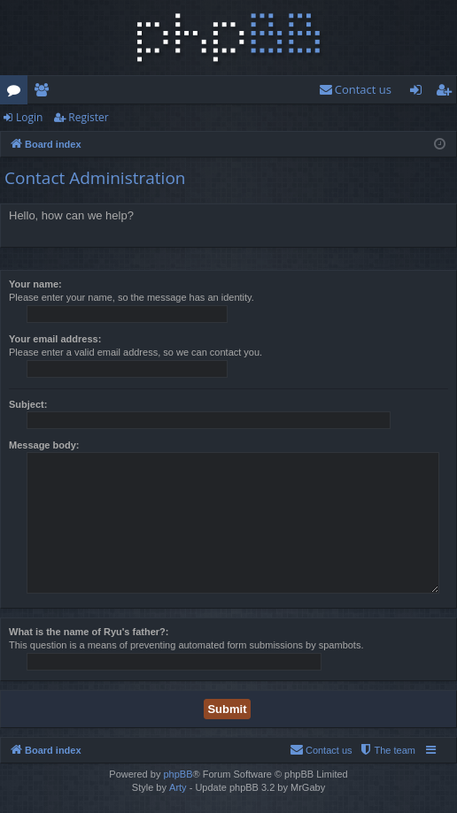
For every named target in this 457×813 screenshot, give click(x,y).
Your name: (35, 284)
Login (29, 117)
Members (45, 92)
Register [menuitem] (447, 92)
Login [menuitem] (419, 92)
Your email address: (55, 339)
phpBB (177, 774)
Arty (178, 787)
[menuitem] (355, 89)
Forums (17, 92)
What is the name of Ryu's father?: (88, 631)
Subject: (28, 404)
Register (88, 117)
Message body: (44, 445)
